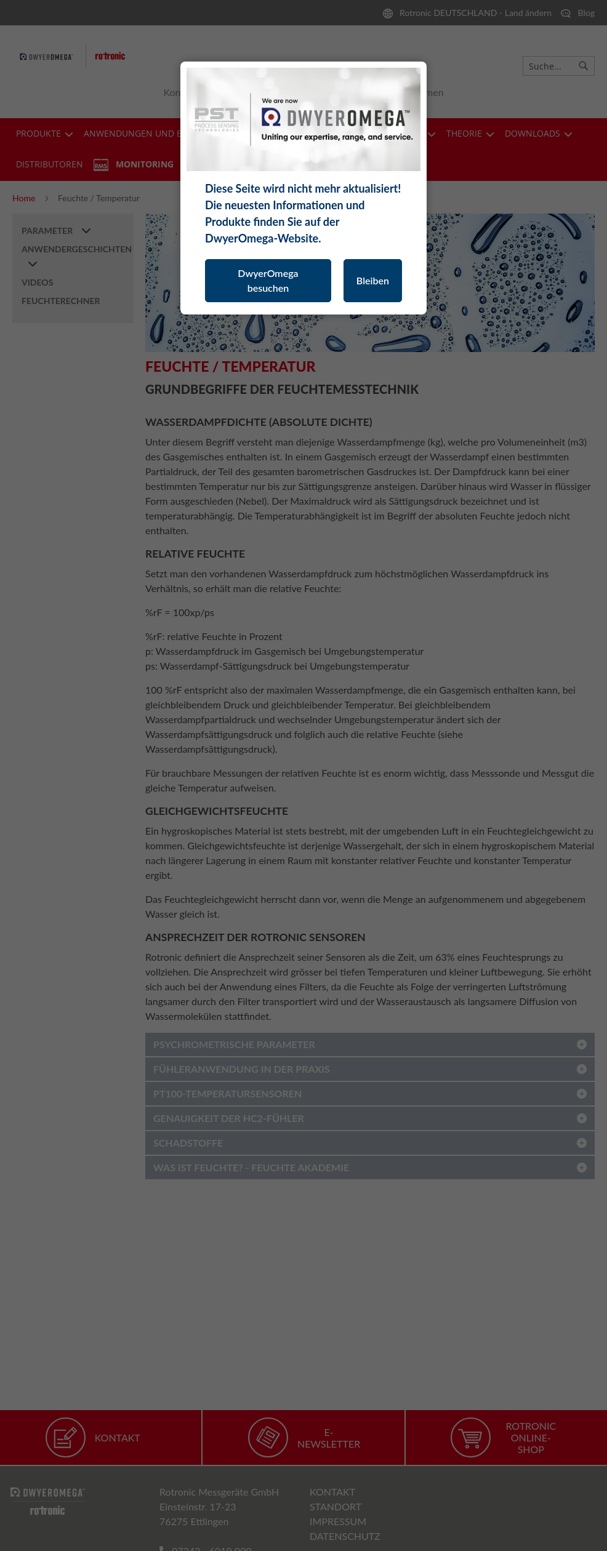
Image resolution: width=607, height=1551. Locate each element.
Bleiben (372, 280)
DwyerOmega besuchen (268, 280)
